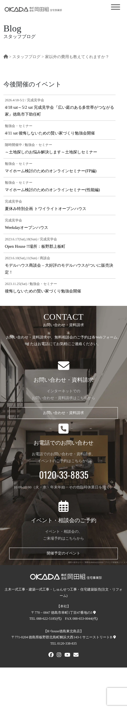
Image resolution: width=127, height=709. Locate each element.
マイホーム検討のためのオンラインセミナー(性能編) (52, 189)
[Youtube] (67, 655)
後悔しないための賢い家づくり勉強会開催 (43, 291)
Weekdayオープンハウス (26, 227)
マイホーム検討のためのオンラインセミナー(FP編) (51, 171)
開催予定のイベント (63, 553)
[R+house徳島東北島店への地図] (114, 637)
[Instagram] (59, 655)
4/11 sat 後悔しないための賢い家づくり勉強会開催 (50, 133)
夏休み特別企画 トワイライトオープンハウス (45, 208)
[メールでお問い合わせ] (76, 655)
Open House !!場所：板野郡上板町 (35, 246)
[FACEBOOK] (51, 655)
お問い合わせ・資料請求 (63, 413)
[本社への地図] (94, 613)
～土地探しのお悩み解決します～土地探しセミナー (51, 152)
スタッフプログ (26, 56)
